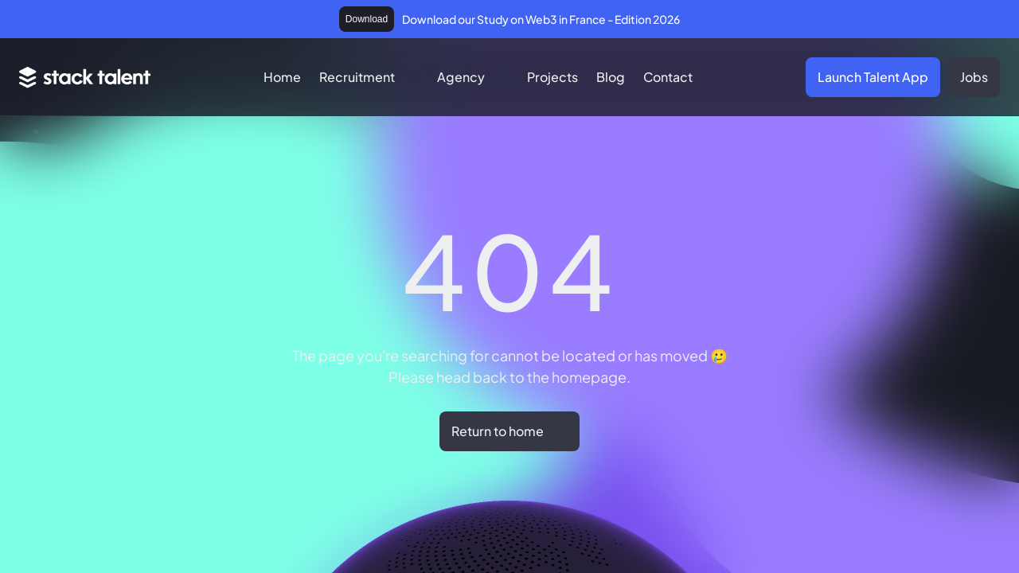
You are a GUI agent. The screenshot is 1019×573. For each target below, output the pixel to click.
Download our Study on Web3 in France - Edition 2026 (541, 19)
